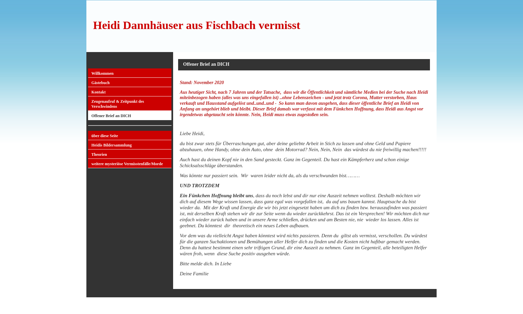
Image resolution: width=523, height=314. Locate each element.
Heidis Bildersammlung (111, 145)
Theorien (99, 154)
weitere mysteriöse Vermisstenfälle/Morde (127, 164)
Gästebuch (100, 82)
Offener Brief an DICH (111, 115)
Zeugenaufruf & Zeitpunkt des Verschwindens (117, 104)
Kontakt (98, 92)
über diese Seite (104, 135)
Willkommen (102, 73)
